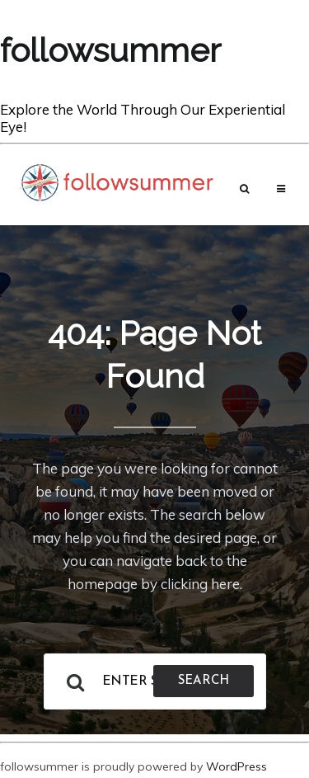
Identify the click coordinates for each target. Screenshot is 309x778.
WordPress (236, 766)
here (225, 583)
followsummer (110, 50)
